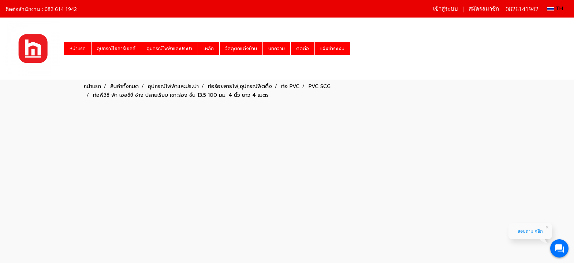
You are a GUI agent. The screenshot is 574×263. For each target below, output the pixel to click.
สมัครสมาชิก (484, 8)
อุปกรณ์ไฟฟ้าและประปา (169, 48)
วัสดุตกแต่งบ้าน (241, 48)
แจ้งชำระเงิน (332, 48)
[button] (356, 49)
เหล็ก (209, 48)
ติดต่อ (302, 48)
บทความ (276, 48)
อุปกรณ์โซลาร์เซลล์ (116, 48)
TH (555, 8)
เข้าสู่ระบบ (445, 8)
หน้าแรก (78, 48)
